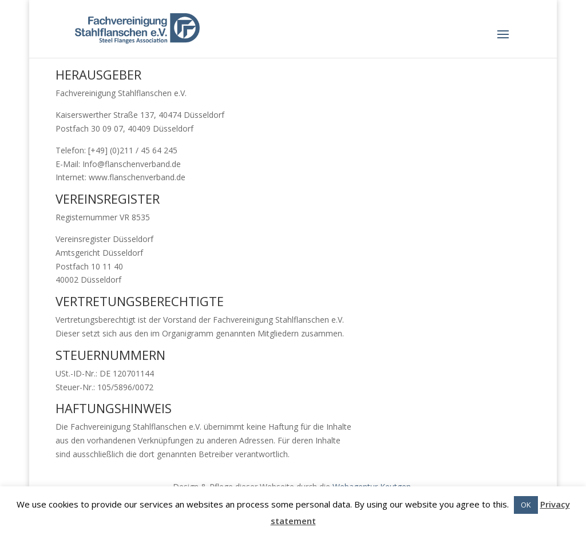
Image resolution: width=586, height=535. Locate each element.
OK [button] (526, 505)
